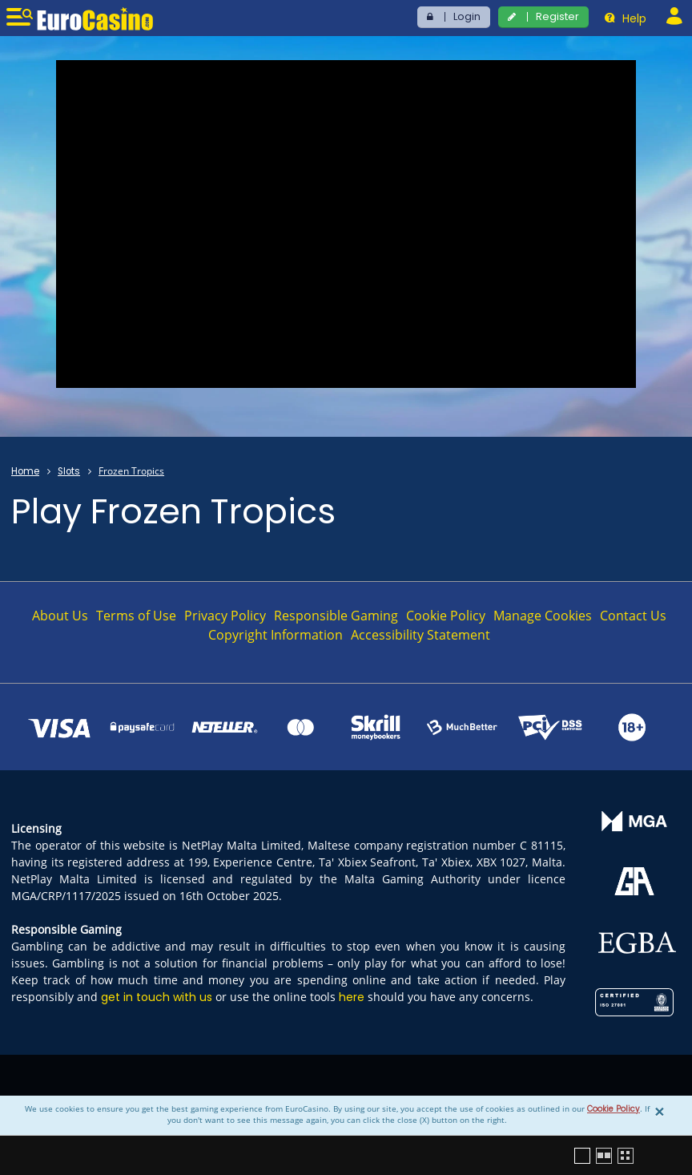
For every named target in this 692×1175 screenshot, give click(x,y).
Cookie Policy (613, 1109)
